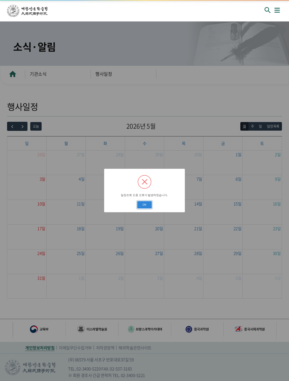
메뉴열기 (277, 10)
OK (144, 204)
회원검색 (267, 10)
